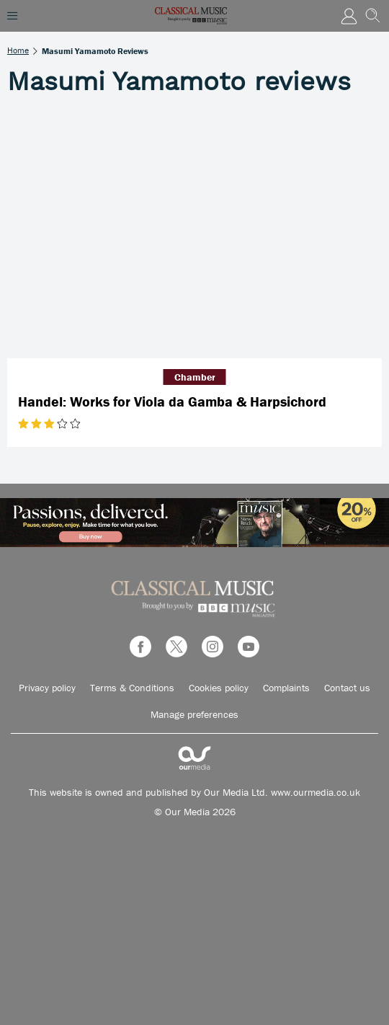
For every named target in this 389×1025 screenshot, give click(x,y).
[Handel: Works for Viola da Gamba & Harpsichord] (194, 234)
